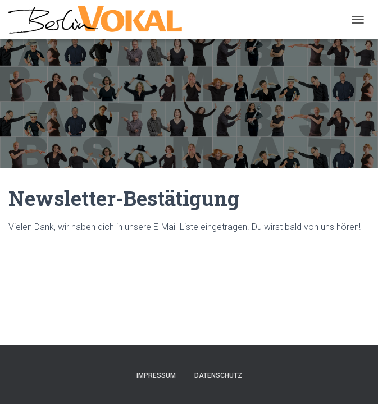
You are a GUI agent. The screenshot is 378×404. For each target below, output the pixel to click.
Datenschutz (218, 375)
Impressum (156, 375)
